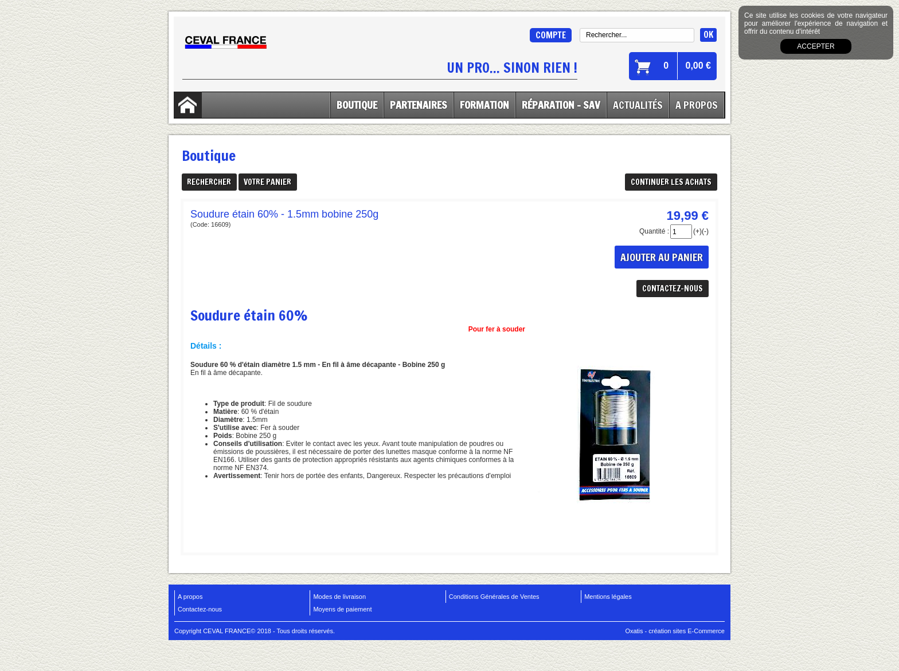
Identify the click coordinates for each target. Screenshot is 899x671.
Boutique (357, 104)
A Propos (696, 104)
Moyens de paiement (342, 609)
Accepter (815, 46)
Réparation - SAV (561, 104)
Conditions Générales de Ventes (494, 596)
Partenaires (418, 104)
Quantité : (654, 231)
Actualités (638, 104)
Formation (484, 104)
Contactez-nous (200, 609)
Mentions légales (608, 596)
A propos (190, 596)
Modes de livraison (339, 596)
